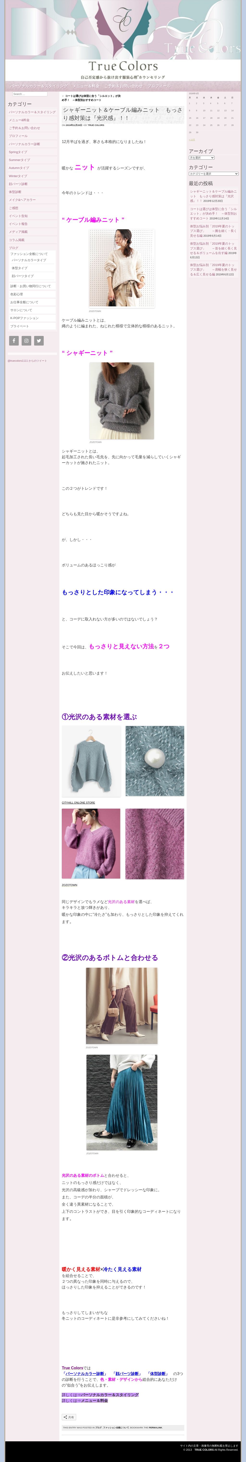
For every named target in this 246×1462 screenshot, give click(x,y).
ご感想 (13, 208)
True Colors (204, 1449)
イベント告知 (18, 216)
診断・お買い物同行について (30, 286)
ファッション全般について (116, 1427)
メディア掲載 (18, 232)
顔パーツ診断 (127, 1374)
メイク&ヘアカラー (22, 200)
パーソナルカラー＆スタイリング (39, 86)
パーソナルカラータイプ (29, 260)
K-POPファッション (24, 318)
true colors (96, 125)
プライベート (19, 326)
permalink (155, 1427)
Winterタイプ (18, 176)
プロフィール (159, 86)
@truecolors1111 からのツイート (27, 360)
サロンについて (21, 310)
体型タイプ (19, 268)
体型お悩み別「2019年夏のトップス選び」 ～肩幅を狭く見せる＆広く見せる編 (213, 269)
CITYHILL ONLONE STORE (78, 802)
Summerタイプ (19, 160)
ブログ (98, 1427)
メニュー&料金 (19, 120)
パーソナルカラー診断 (85, 1374)
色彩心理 (16, 294)
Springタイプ (18, 152)
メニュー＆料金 (86, 86)
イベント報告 (18, 224)
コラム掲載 (17, 240)
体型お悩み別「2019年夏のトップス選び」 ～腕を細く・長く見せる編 (213, 230)
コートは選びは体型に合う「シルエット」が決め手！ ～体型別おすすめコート (213, 213)
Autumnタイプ (20, 168)
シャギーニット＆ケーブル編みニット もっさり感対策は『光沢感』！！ (213, 196)
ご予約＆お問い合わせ (123, 86)
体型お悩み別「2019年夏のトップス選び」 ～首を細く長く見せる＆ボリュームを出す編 (213, 248)
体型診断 (158, 1374)
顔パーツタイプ (23, 276)
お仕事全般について (24, 302)
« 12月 (192, 139)
